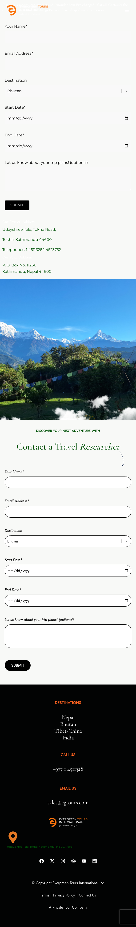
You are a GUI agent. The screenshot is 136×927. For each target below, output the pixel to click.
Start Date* (68, 112)
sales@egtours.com (68, 802)
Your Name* (68, 31)
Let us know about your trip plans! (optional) (68, 176)
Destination (68, 85)
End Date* (68, 140)
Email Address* (68, 58)
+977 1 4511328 (68, 768)
